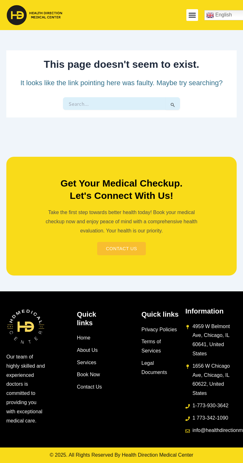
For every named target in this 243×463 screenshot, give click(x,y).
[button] (192, 15)
